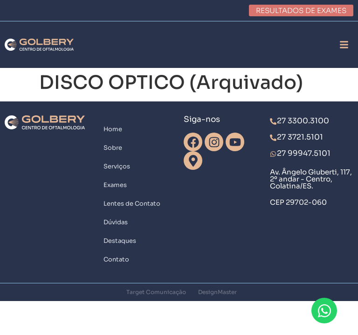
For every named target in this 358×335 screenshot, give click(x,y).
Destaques (119, 241)
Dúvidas (115, 222)
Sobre (112, 148)
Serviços (116, 166)
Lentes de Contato (131, 204)
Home (112, 129)
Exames (115, 185)
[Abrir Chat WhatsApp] (324, 310)
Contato (116, 259)
